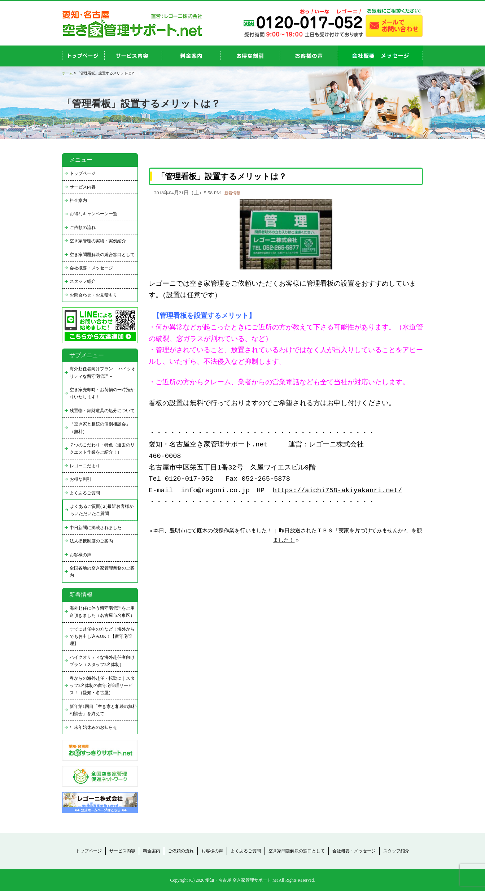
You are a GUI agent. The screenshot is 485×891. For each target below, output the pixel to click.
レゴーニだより (85, 465)
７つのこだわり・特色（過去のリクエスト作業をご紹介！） (102, 448)
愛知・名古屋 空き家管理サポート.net (241, 880)
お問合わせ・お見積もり (93, 295)
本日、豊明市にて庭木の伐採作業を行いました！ (212, 530)
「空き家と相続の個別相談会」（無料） (100, 427)
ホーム (67, 73)
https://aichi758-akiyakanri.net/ (337, 490)
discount (250, 56)
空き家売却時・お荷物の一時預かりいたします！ (102, 393)
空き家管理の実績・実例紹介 (98, 240)
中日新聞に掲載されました (96, 527)
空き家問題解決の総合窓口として (102, 254)
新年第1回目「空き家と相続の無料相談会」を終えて (103, 710)
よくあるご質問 (85, 493)
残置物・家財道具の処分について (102, 410)
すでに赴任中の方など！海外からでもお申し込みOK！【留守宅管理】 (102, 636)
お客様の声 (309, 56)
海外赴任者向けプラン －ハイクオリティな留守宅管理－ (103, 372)
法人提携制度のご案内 (91, 541)
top (83, 56)
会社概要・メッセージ (91, 268)
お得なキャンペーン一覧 (93, 213)
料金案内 (78, 200)
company (380, 56)
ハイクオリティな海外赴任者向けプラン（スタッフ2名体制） (102, 661)
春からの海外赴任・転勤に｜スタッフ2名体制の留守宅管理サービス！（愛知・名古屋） (102, 686)
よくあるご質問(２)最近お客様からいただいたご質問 (102, 510)
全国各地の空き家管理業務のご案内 (102, 572)
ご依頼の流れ (83, 227)
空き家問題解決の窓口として (296, 850)
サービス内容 (83, 187)
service (133, 56)
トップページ (83, 173)
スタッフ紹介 (83, 281)
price (191, 56)
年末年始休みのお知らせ (93, 727)
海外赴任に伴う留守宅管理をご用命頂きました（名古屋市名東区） (102, 612)
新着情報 (232, 193)
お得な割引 (80, 479)
